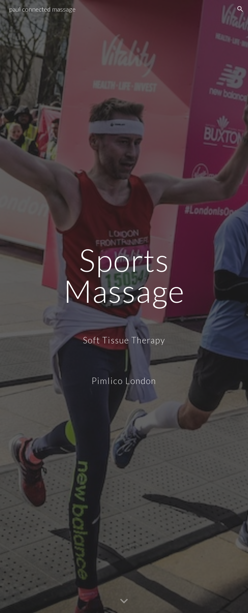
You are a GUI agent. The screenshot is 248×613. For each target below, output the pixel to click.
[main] (124, 306)
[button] (240, 9)
